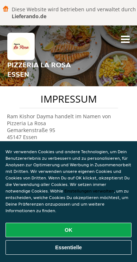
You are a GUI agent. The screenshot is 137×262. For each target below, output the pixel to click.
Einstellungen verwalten (89, 191)
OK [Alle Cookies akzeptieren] (68, 230)
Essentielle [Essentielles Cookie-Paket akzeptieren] (68, 247)
